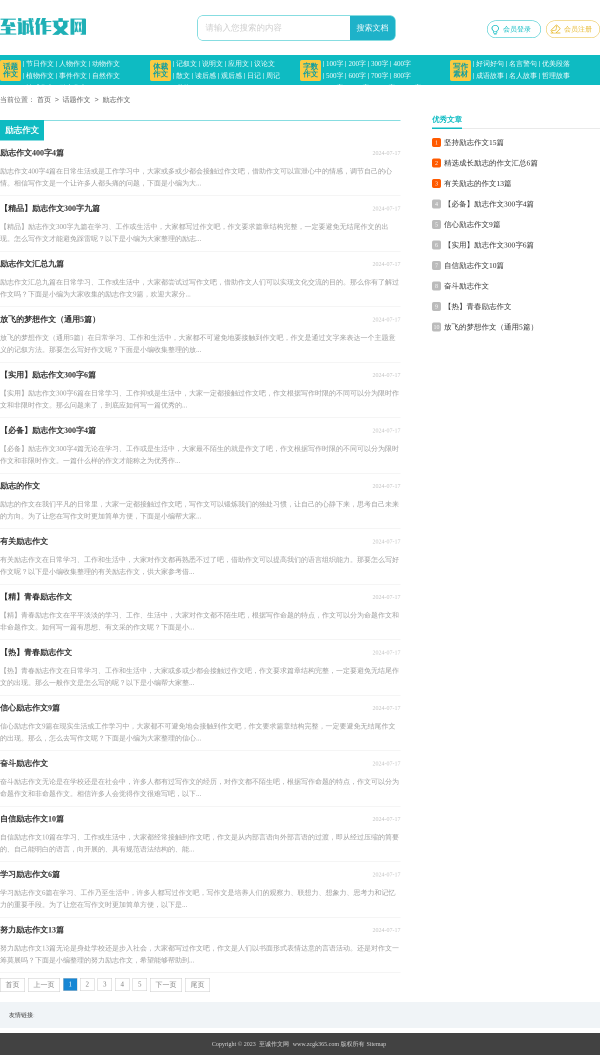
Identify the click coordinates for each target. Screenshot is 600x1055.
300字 (379, 64)
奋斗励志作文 (466, 286)
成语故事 (490, 76)
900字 (335, 88)
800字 (402, 76)
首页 (44, 100)
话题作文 (10, 70)
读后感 (205, 76)
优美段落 (556, 64)
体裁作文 (160, 70)
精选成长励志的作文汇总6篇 (491, 163)
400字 (402, 64)
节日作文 (40, 64)
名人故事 (523, 76)
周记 (273, 76)
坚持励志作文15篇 (474, 142)
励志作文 (73, 88)
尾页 (197, 984)
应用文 (238, 64)
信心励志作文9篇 (472, 224)
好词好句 (490, 64)
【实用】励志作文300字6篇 (489, 245)
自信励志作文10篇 (474, 266)
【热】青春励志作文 (478, 306)
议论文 (264, 64)
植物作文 (40, 76)
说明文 (212, 64)
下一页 (166, 984)
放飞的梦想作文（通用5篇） (491, 327)
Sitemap (376, 1044)
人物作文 (73, 64)
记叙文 (186, 64)
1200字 (385, 88)
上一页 (44, 984)
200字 (357, 64)
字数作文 (310, 70)
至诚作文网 (274, 1044)
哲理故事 (556, 76)
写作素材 (460, 70)
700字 (379, 76)
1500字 (411, 88)
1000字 (359, 88)
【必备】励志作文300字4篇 (489, 204)
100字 (335, 64)
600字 (357, 76)
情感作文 (40, 88)
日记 (254, 76)
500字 (335, 76)
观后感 (231, 76)
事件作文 (73, 76)
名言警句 (523, 64)
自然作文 (106, 76)
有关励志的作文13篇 (478, 184)
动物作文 (106, 64)
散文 (183, 76)
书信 (183, 88)
